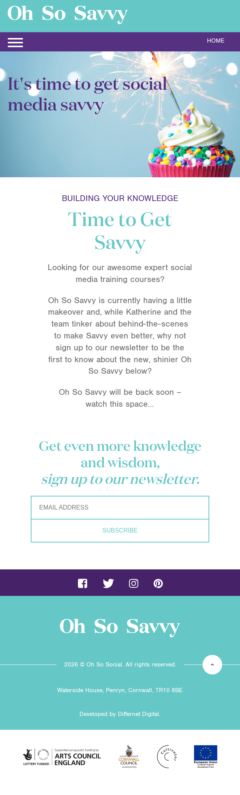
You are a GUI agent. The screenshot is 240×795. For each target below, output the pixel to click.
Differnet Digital (138, 714)
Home (216, 41)
